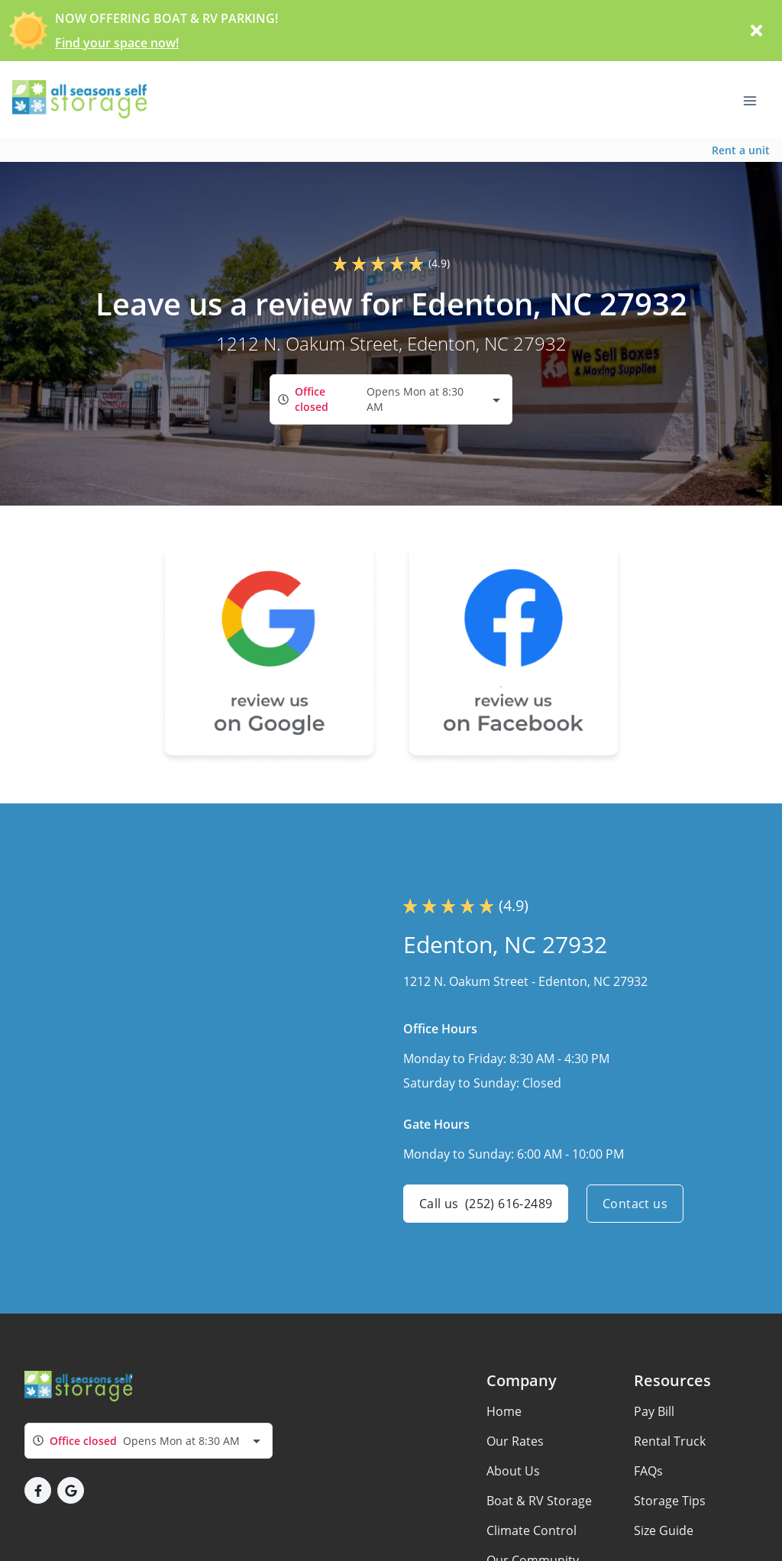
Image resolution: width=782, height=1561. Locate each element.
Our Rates (515, 1441)
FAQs (648, 1470)
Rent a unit (741, 150)
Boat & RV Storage (539, 1500)
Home (504, 1411)
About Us (513, 1470)
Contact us (635, 1203)
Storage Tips (670, 1500)
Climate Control (531, 1530)
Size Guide (663, 1530)
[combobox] (391, 399)
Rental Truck (670, 1441)
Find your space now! (117, 42)
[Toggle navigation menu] (756, 99)
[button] (37, 1490)
